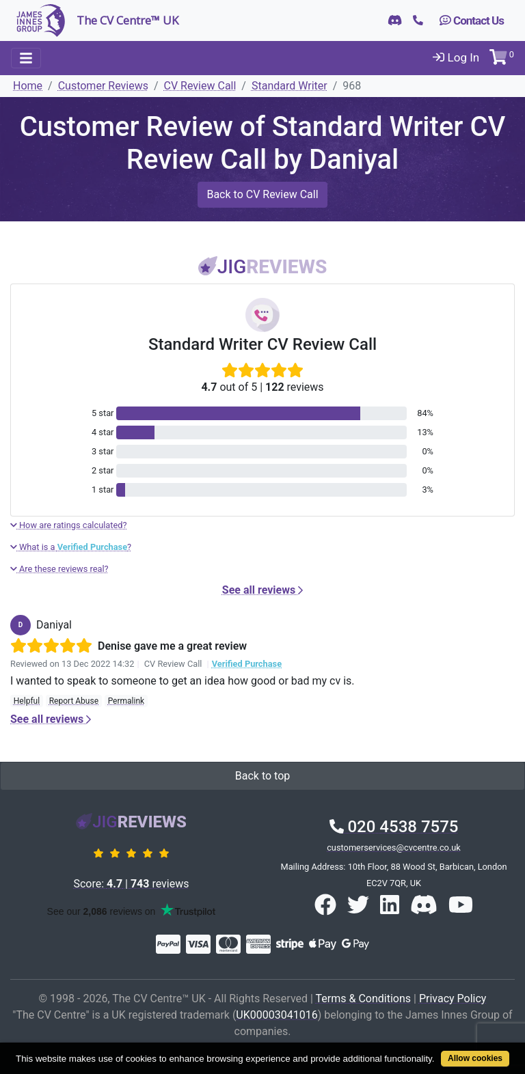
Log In (456, 57)
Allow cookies (475, 1058)
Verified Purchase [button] (247, 664)
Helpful (27, 701)
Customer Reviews (103, 85)
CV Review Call (200, 85)
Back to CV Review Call (262, 194)
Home (27, 85)
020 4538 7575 (394, 826)
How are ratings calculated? (68, 525)
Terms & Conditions (364, 998)
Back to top (262, 775)
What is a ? (70, 547)
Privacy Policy (453, 998)
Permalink (126, 701)
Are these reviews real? (59, 569)
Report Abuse (73, 701)
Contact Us (472, 20)
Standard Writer (289, 85)
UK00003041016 (276, 1014)
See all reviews (262, 589)
